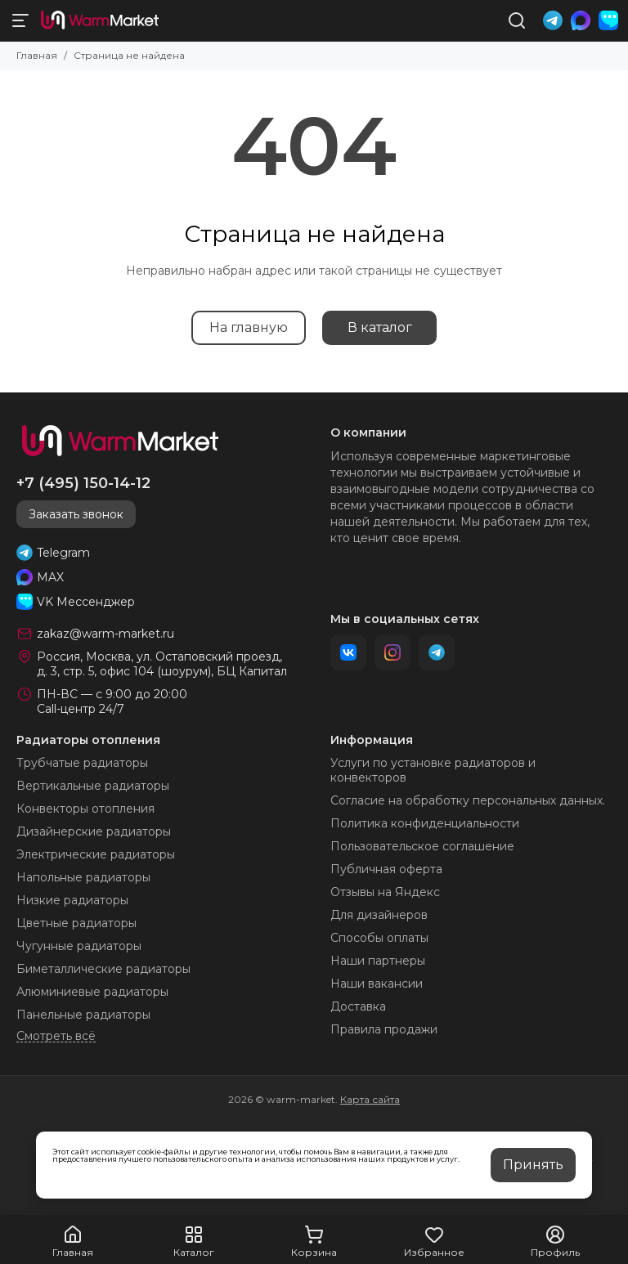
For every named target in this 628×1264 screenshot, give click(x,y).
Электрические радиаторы (95, 854)
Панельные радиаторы (83, 1014)
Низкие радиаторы (72, 900)
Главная (36, 55)
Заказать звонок (76, 514)
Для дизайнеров (379, 915)
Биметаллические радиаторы (103, 968)
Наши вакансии (376, 983)
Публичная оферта (386, 869)
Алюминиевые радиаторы (92, 991)
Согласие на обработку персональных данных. (467, 800)
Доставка (358, 1006)
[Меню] (20, 20)
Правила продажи (383, 1029)
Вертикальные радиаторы (92, 785)
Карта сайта (370, 1099)
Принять (533, 1164)
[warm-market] (100, 20)
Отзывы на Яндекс (385, 892)
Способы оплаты (379, 937)
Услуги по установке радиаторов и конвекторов (433, 770)
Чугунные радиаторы (78, 946)
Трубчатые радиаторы (82, 762)
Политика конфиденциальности (424, 823)
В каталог (380, 327)
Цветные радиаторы (76, 923)
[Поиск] (517, 20)
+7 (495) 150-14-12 (83, 483)
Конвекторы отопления (85, 808)
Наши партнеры (377, 960)
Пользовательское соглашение (422, 846)
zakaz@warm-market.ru (105, 633)
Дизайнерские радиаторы (93, 831)
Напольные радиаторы (83, 877)
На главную (248, 327)
